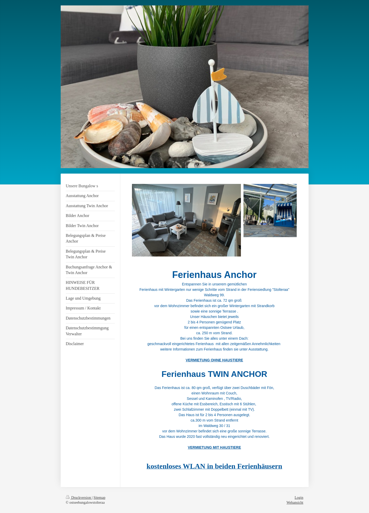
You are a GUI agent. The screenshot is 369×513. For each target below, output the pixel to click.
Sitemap (99, 498)
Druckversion (79, 498)
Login (299, 498)
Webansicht (295, 502)
